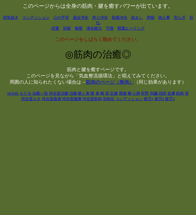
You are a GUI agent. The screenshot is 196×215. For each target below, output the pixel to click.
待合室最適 (51, 98)
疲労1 (149, 98)
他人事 (164, 17)
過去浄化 (80, 17)
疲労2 (159, 98)
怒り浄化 (100, 17)
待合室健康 (72, 98)
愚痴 (150, 17)
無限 (78, 28)
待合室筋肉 (92, 98)
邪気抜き (11, 17)
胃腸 (123, 93)
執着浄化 (119, 17)
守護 (110, 28)
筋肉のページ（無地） (110, 82)
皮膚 (171, 93)
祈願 (67, 28)
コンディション (36, 17)
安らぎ (180, 17)
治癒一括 (40, 93)
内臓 (154, 93)
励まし (137, 17)
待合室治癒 (58, 93)
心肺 (136, 93)
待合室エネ (31, 98)
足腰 (114, 93)
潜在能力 (94, 28)
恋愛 (55, 28)
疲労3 (170, 98)
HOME (13, 93)
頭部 (162, 93)
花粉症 (108, 98)
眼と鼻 (84, 93)
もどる (25, 93)
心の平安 (61, 17)
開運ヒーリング (131, 28)
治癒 (73, 93)
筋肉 (180, 93)
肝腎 (145, 93)
